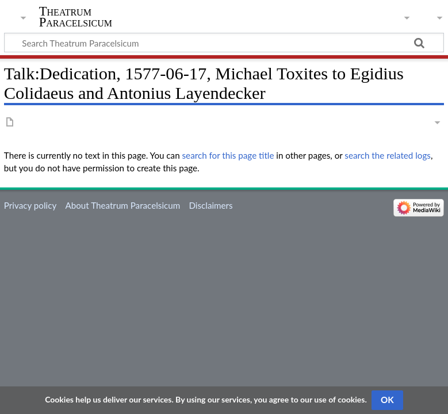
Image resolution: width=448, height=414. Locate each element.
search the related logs (387, 155)
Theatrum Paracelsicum (75, 16)
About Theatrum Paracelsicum (122, 205)
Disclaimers (210, 205)
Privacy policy (30, 205)
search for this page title (228, 155)
